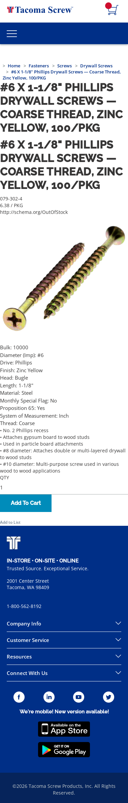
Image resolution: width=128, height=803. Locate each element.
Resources (19, 656)
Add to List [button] (10, 522)
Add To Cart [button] (26, 503)
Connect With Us (27, 673)
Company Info (24, 623)
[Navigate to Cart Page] (113, 10)
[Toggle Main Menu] (12, 33)
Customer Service (28, 640)
